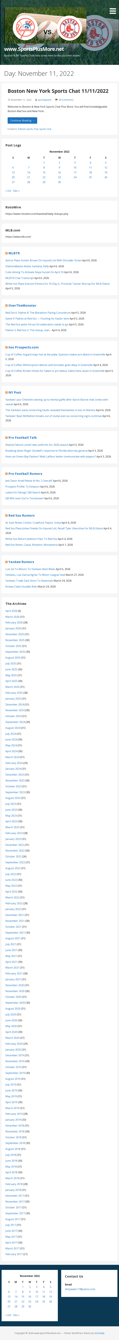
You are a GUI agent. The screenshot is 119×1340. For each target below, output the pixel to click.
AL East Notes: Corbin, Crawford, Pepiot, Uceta (33, 522)
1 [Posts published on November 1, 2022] (44, 162)
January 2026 (13, 628)
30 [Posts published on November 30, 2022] (59, 182)
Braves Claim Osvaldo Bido (21, 586)
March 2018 (12, 1178)
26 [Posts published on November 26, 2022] (105, 177)
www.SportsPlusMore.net (34, 48)
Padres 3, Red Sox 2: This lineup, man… (28, 330)
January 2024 (13, 768)
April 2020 (11, 1032)
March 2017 (12, 1248)
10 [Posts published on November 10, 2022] (75, 167)
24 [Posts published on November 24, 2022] (75, 177)
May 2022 (11, 885)
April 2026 (11, 611)
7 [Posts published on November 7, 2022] (28, 167)
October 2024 (13, 716)
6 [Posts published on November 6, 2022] (13, 167)
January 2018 (13, 1190)
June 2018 (11, 1160)
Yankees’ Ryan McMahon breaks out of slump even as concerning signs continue (53, 416)
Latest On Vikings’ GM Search (22, 492)
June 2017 (11, 1231)
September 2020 (15, 1002)
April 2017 (11, 1242)
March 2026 (12, 616)
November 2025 (14, 640)
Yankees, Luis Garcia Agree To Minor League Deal (35, 575)
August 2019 (12, 1079)
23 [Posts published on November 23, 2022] (59, 177)
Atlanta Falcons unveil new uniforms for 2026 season (36, 445)
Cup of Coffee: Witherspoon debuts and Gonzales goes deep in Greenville (49, 365)
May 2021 (11, 956)
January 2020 (13, 1049)
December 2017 (14, 1195)
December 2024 (14, 704)
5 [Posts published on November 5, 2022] (105, 162)
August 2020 (12, 1008)
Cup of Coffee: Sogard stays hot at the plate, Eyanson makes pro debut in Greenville (55, 354)
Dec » (16, 190)
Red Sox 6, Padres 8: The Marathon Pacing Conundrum (38, 312)
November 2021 (14, 921)
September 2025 (15, 651)
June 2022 (11, 880)
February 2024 (14, 763)
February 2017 (14, 1254)
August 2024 (12, 728)
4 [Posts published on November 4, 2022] (90, 162)
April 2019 (11, 1102)
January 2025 (13, 698)
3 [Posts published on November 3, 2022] (75, 162)
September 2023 (15, 792)
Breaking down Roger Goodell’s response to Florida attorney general (46, 450)
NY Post (14, 392)
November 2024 (14, 710)
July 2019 (10, 1084)
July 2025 (10, 663)
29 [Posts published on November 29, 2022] (44, 182)
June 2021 (11, 950)
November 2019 (14, 1061)
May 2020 (11, 1026)
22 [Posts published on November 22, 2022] (44, 177)
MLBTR (14, 253)
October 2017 (13, 1207)
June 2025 (11, 669)
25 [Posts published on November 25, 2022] (90, 177)
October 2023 (13, 786)
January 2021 (13, 979)
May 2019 (11, 1096)
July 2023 (10, 804)
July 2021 (10, 944)
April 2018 (11, 1172)
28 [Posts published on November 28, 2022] (28, 182)
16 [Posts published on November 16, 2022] (59, 172)
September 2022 (15, 862)
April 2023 (11, 821)
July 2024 (10, 733)
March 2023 (12, 827)
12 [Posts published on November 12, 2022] (105, 167)
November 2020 (14, 991)
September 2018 (15, 1143)
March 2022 (12, 897)
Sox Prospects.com (23, 347)
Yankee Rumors (21, 562)
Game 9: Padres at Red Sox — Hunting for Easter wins (37, 318)
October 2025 (13, 646)
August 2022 (12, 868)
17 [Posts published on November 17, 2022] (75, 172)
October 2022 (13, 856)
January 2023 (13, 839)
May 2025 (11, 675)
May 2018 (11, 1166)
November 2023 (14, 780)
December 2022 (14, 845)
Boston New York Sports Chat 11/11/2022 (58, 90)
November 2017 (14, 1201)
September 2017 (15, 1213)
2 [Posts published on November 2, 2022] (59, 162)
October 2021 (13, 926)
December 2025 (14, 634)
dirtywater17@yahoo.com (80, 1289)
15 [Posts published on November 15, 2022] (44, 172)
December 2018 (14, 1125)
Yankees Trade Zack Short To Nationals (29, 580)
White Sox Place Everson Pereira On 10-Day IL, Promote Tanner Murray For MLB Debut (57, 283)
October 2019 (13, 1067)
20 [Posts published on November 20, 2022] (13, 177)
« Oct (8, 190)
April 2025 (11, 681)
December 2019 (14, 1055)
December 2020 (14, 985)
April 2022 (11, 891)
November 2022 (14, 850)
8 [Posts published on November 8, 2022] (44, 167)
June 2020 (11, 1020)
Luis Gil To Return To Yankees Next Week (30, 569)
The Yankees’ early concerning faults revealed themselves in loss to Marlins (50, 410)
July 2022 (10, 874)
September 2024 (15, 722)
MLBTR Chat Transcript (19, 278)
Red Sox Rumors (21, 515)
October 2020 (13, 997)
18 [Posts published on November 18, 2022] (90, 172)
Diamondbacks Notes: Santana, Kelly (27, 266)
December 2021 (14, 915)
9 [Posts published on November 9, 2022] (59, 167)
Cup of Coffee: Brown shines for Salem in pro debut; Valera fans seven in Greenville (54, 371)
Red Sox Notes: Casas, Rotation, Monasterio (31, 544)
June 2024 (11, 739)
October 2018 (13, 1137)
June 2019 (11, 1090)
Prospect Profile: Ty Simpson (22, 486)
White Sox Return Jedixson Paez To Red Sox (31, 539)
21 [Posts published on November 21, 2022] (28, 177)
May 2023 (11, 815)
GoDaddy (99, 1333)
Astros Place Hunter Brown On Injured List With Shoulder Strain (43, 260)
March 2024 (12, 757)
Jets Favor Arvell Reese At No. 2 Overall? (28, 480)
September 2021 (15, 932)
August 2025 (12, 657)
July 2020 (10, 1014)
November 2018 (14, 1131)
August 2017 (12, 1219)
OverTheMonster (22, 305)
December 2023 (14, 774)
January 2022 (13, 909)
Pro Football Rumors (25, 473)
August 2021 (12, 938)
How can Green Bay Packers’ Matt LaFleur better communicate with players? (50, 456)
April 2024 (11, 751)
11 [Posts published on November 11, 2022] (90, 167)
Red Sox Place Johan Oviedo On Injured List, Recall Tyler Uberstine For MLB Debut (54, 528)
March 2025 (12, 687)
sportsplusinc (45, 99)
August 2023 (12, 798)
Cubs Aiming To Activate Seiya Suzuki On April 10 (34, 272)
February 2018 (14, 1184)
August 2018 (12, 1149)
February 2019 (14, 1114)
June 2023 (11, 809)
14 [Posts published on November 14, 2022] (28, 172)
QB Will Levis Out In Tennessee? (24, 498)
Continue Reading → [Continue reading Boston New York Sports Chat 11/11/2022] (22, 120)
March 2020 (12, 1038)
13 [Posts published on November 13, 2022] (13, 172)
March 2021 (12, 967)
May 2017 (11, 1236)
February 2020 (14, 1043)
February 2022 (14, 903)
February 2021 (14, 973)
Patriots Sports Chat (28, 129)
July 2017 (10, 1225)
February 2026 (14, 622)
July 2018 (10, 1155)
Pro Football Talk (22, 437)
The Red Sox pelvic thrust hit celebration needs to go (36, 324)
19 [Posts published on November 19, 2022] (105, 172)
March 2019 (12, 1108)
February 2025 (14, 692)
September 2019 (15, 1073)
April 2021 (11, 962)
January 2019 (13, 1119)
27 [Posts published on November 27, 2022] (13, 182)
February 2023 (14, 833)
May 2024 (11, 745)
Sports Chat (45, 129)
